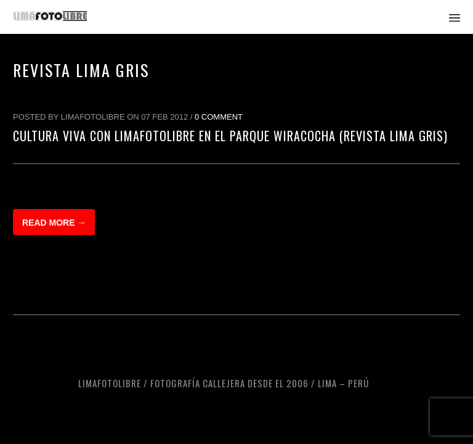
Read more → (54, 223)
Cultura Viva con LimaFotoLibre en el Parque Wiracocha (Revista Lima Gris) (230, 135)
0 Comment (219, 116)
